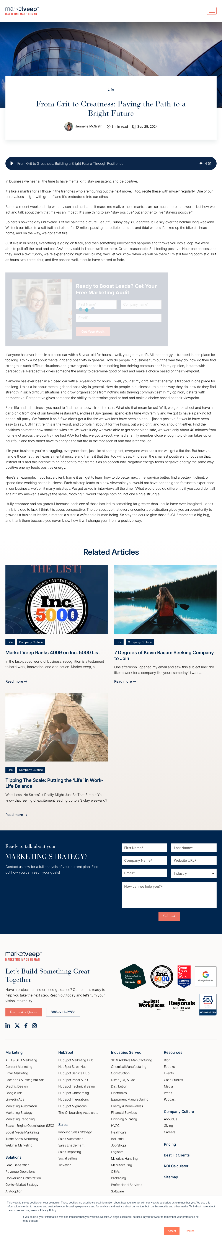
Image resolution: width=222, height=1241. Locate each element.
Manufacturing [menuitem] (121, 1165)
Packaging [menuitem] (118, 1178)
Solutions (13, 1157)
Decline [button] (190, 1231)
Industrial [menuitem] (117, 1139)
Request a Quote (23, 1012)
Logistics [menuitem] (117, 1152)
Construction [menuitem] (120, 1073)
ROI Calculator (176, 1166)
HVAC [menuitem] (115, 1126)
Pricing (170, 1144)
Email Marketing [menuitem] (16, 1073)
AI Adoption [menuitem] (13, 1191)
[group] (111, 163)
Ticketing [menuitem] (65, 1165)
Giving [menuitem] (168, 1126)
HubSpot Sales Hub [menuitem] (72, 1067)
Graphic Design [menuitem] (16, 1086)
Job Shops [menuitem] (119, 1145)
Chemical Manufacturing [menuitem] (128, 1067)
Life (111, 90)
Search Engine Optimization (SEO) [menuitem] (29, 1126)
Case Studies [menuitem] (173, 1080)
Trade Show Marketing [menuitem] (21, 1139)
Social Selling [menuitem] (67, 1158)
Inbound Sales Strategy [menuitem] (75, 1132)
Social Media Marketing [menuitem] (22, 1132)
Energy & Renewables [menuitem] (127, 1106)
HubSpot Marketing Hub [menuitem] (75, 1060)
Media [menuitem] (168, 1086)
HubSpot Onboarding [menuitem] (73, 1093)
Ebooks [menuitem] (169, 1067)
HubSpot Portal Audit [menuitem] (73, 1080)
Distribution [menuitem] (119, 1086)
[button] (12, 163)
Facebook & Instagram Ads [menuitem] (24, 1080)
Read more (16, 682)
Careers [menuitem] (170, 1132)
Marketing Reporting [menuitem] (20, 1119)
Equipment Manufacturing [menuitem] (129, 1099)
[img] (201, 163)
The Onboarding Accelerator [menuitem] (79, 1113)
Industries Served (126, 1052)
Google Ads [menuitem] (14, 1093)
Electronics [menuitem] (119, 1093)
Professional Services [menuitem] (126, 1185)
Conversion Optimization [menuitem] (23, 1178)
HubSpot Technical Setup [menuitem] (76, 1086)
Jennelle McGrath (89, 126)
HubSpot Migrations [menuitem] (72, 1106)
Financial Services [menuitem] (124, 1113)
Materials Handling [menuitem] (124, 1158)
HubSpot (65, 1052)
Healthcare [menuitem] (119, 1132)
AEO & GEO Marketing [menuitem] (21, 1060)
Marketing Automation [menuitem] (21, 1106)
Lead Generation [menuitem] (17, 1165)
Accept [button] (172, 1231)
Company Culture (31, 642)
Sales (63, 1125)
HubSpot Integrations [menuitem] (73, 1099)
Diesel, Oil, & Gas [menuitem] (123, 1080)
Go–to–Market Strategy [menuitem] (21, 1185)
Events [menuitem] (169, 1073)
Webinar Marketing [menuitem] (19, 1145)
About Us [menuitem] (170, 1119)
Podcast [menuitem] (170, 1099)
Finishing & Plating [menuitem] (124, 1119)
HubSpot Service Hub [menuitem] (74, 1073)
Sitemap (171, 1177)
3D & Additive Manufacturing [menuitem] (131, 1060)
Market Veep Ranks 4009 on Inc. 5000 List (52, 653)
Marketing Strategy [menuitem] (18, 1113)
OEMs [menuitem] (115, 1172)
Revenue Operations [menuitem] (20, 1172)
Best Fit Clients (177, 1155)
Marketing (14, 1052)
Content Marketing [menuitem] (18, 1067)
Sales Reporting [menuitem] (69, 1152)
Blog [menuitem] (167, 1060)
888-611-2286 (63, 1012)
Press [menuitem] (168, 1093)
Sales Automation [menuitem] (70, 1139)
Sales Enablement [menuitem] (71, 1145)
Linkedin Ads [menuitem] (14, 1099)
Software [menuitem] (117, 1191)
